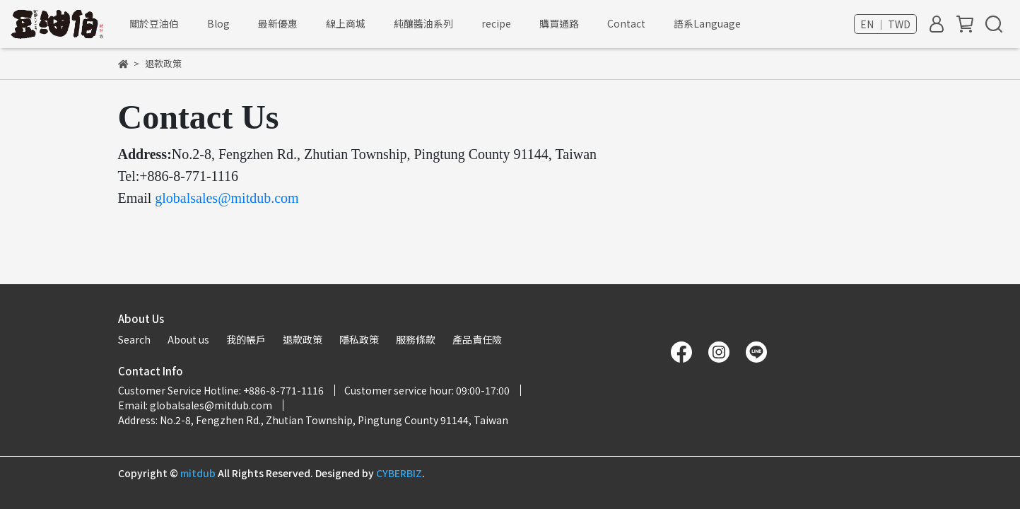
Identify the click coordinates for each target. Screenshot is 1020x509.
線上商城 (345, 23)
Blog (218, 23)
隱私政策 (359, 339)
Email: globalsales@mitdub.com (195, 405)
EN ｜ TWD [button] (885, 24)
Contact (626, 23)
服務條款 (415, 339)
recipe (496, 23)
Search (134, 339)
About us (188, 339)
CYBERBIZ (399, 473)
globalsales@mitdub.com (226, 198)
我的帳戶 (246, 339)
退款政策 (302, 339)
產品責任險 (477, 339)
